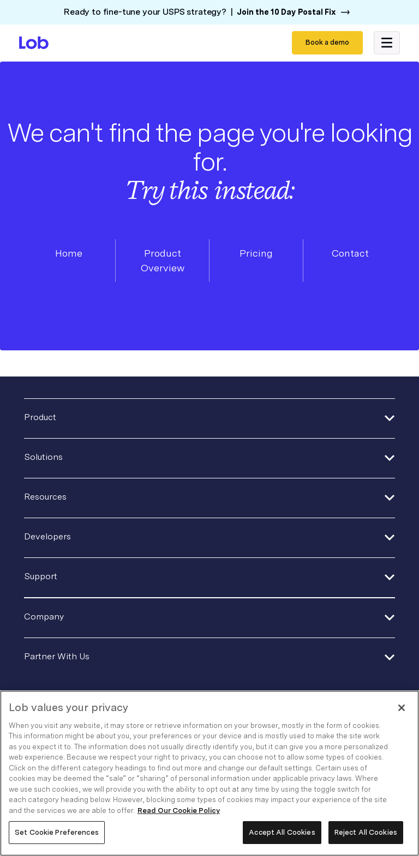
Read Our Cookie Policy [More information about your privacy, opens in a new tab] (178, 810)
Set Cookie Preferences (57, 832)
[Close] (402, 708)
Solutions (43, 457)
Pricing (256, 253)
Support (40, 576)
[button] (387, 43)
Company (44, 616)
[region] (209, 773)
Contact (350, 253)
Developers (47, 536)
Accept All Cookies (282, 832)
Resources (45, 496)
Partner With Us (56, 656)
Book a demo (327, 42)
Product (40, 417)
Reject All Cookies (365, 832)
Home (68, 253)
